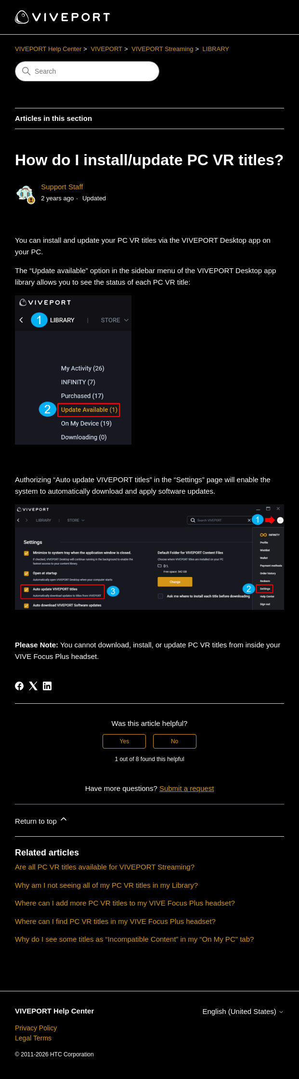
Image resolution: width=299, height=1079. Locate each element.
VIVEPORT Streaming (162, 49)
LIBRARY (216, 49)
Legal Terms (33, 1038)
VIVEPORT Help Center (48, 49)
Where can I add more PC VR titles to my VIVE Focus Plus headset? (125, 903)
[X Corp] (33, 686)
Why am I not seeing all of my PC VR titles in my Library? (106, 885)
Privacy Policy (36, 1028)
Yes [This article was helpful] (125, 741)
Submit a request (186, 788)
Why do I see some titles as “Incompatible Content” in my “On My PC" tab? (134, 939)
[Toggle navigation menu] (267, 17)
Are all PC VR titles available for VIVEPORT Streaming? (105, 867)
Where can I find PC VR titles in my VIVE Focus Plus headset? (115, 921)
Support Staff (62, 187)
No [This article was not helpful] (174, 741)
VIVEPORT (107, 49)
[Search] (87, 71)
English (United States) (243, 1011)
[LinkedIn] (47, 686)
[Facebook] (19, 686)
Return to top (41, 819)
